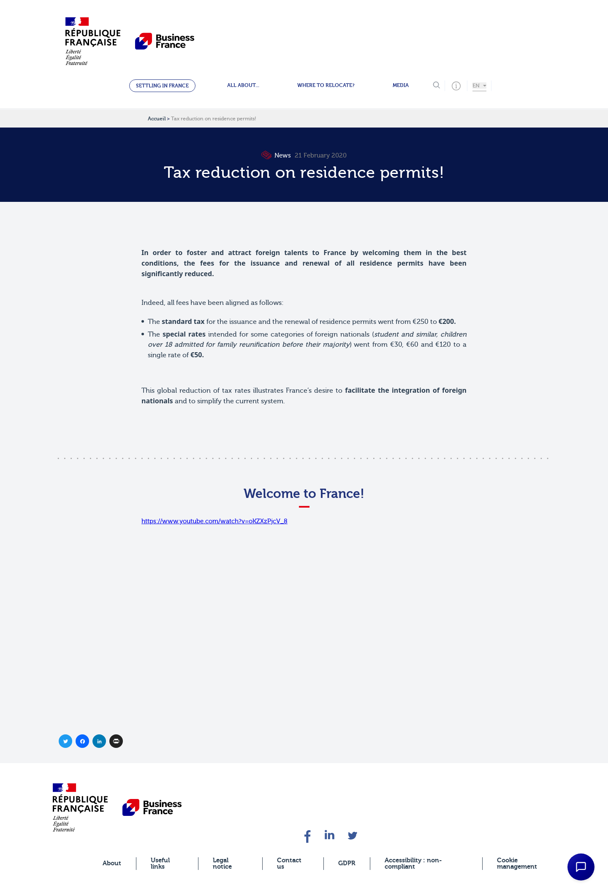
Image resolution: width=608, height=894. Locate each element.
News (277, 155)
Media (401, 85)
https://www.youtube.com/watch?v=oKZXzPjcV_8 (214, 525)
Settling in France (162, 86)
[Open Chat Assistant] (580, 866)
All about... (243, 85)
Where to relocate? (326, 85)
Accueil (157, 119)
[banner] (80, 807)
